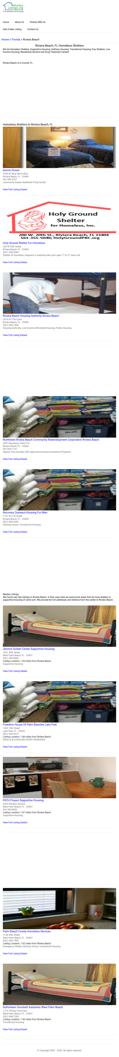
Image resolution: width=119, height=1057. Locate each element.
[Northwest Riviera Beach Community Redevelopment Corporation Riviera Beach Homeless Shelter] (59, 428)
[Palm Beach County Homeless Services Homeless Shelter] (59, 921)
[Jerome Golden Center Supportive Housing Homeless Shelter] (59, 638)
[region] (59, 94)
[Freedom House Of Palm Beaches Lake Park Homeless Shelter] (59, 714)
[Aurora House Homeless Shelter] (59, 159)
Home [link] (6, 22)
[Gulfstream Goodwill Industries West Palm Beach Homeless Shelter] (59, 997)
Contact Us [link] (32, 29)
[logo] (13, 7)
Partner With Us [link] (37, 22)
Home (5, 39)
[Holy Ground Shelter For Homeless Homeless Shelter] (59, 232)
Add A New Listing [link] (12, 29)
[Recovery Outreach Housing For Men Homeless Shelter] (59, 501)
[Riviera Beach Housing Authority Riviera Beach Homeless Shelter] (59, 304)
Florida (16, 39)
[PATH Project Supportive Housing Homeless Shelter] (59, 790)
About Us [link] (19, 22)
